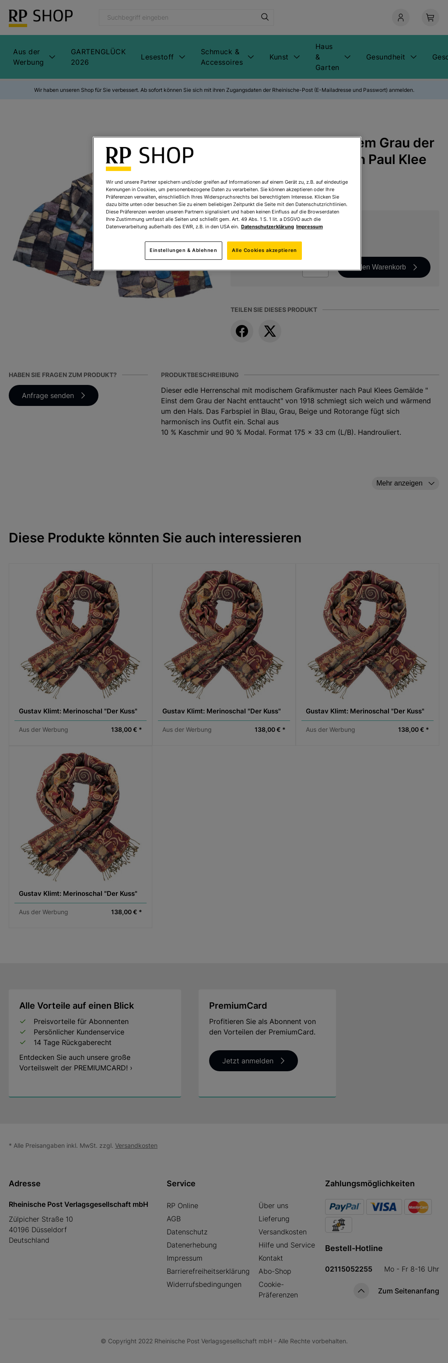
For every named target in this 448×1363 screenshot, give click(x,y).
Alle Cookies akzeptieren (264, 250)
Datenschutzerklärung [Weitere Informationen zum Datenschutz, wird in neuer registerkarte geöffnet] (267, 227)
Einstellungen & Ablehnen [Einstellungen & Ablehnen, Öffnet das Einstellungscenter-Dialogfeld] (183, 250)
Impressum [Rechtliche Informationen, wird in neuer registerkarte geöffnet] (309, 227)
